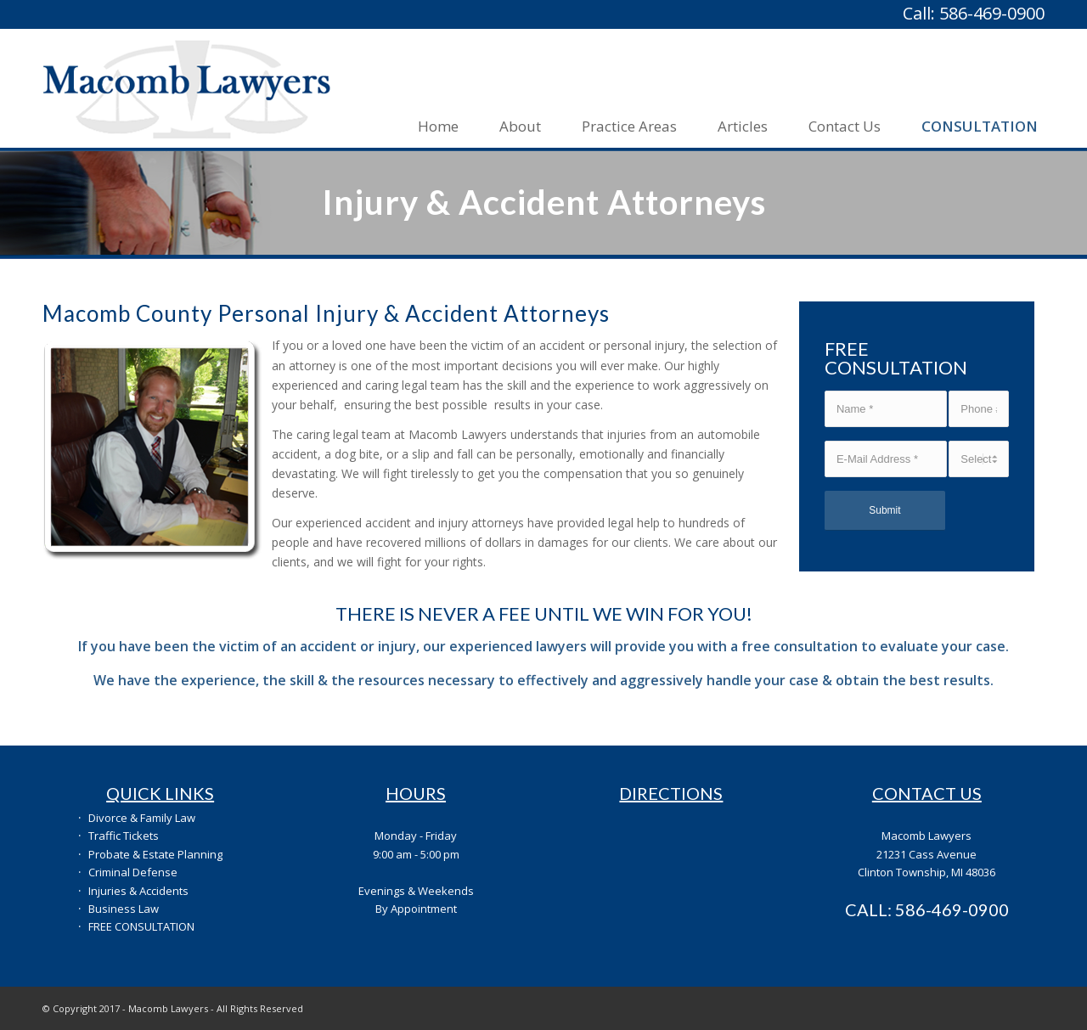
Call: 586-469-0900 (974, 13)
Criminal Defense (132, 872)
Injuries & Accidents (138, 890)
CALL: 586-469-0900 (927, 909)
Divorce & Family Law (141, 817)
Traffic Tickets (123, 835)
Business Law (123, 908)
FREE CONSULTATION (141, 926)
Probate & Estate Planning (155, 854)
